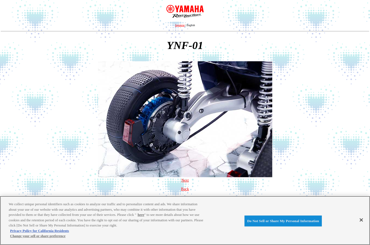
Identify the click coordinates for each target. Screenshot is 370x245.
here (140, 215)
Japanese (180, 25)
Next (185, 178)
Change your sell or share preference (38, 236)
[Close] (361, 220)
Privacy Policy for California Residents (39, 231)
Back (185, 189)
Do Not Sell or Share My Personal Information (283, 221)
